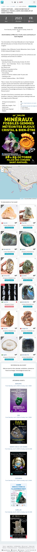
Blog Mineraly (6, 550)
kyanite (5, 302)
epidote (23, 275)
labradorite (6, 249)
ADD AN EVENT (19, 374)
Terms (4, 546)
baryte (4, 223)
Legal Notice (10, 546)
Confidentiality (17, 546)
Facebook (14, 550)
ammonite (6, 275)
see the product (9, 227)
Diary (3, 6)
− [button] (2, 170)
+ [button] (2, 168)
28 (17, 6)
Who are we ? (25, 546)
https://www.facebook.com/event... (29, 103)
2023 (8, 6)
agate (22, 249)
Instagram (21, 550)
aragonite (24, 328)
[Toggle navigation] (34, 2)
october (12, 6)
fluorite (23, 223)
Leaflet (21, 198)
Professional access (12, 547)
